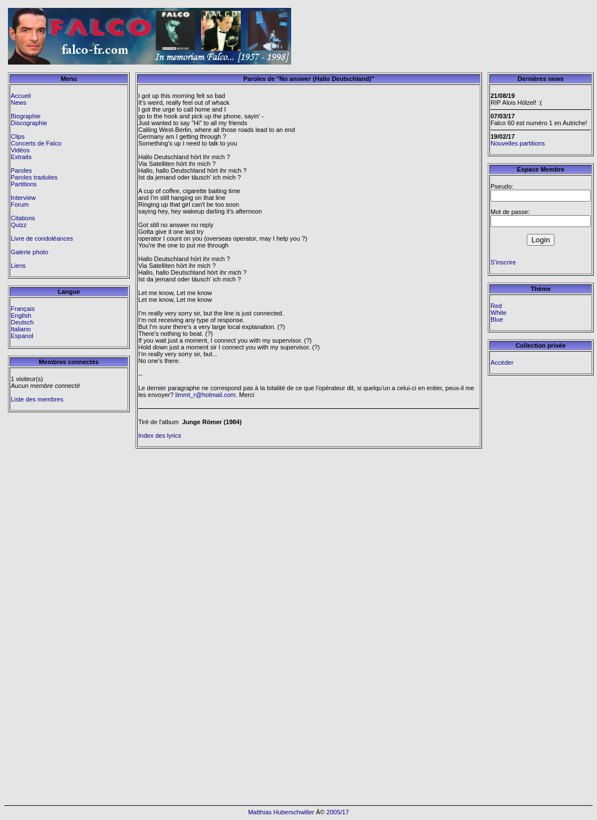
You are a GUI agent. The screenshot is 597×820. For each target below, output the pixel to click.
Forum (20, 204)
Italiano (21, 329)
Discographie (29, 122)
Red (496, 305)
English (21, 315)
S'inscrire (503, 262)
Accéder (502, 362)
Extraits (21, 156)
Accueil (21, 95)
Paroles (21, 170)
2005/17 (337, 812)
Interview (23, 197)
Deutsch (22, 322)
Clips (17, 136)
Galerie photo (29, 252)
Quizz (19, 224)
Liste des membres (37, 399)
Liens (18, 265)
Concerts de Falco (36, 143)
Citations (23, 218)
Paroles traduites (34, 177)
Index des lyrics (159, 435)
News (19, 102)
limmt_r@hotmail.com (205, 394)
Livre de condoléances (42, 238)
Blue (497, 319)
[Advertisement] (527, 36)
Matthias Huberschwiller (281, 812)
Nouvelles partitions (518, 143)
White (498, 312)
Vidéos (20, 150)
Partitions (24, 184)
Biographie (26, 116)
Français (23, 308)
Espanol (22, 335)
